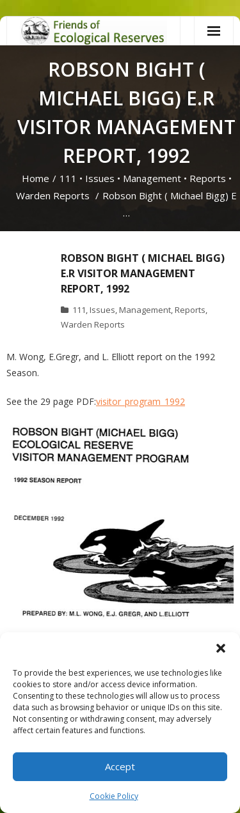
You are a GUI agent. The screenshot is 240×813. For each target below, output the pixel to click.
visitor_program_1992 (140, 401)
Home (35, 178)
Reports (207, 178)
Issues (100, 178)
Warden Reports (53, 195)
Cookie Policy (114, 796)
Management (152, 178)
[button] (220, 648)
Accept (120, 766)
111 (68, 178)
